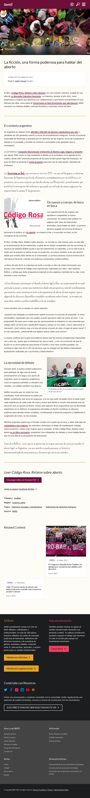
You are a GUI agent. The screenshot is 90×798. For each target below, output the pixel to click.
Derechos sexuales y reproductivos (27, 507)
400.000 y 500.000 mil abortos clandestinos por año (54, 132)
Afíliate (6, 768)
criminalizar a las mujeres (16, 426)
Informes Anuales (10, 744)
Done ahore (8, 771)
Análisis (17, 498)
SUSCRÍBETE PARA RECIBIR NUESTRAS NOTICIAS (31, 707)
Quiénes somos (10, 734)
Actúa (6, 764)
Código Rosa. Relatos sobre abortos (28, 93)
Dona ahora (57, 649)
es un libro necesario (20, 432)
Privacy (50, 790)
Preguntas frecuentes (12, 748)
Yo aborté (30, 232)
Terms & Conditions (39, 790)
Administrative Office (61, 790)
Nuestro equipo (10, 737)
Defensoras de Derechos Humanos (61, 507)
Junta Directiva (9, 741)
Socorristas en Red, (16, 173)
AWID (14, 511)
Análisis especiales (56, 737)
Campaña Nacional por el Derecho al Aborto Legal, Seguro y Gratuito (50, 152)
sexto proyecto (36, 162)
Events (6, 775)
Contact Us (8, 751)
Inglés (17, 81)
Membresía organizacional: (20, 668)
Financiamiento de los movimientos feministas (66, 764)
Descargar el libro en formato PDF (22, 480)
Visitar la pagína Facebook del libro (19, 489)
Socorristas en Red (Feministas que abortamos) (55, 103)
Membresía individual (17, 657)
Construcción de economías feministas (63, 768)
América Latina (18, 503)
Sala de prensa (54, 741)
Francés (23, 81)
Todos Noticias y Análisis (58, 734)
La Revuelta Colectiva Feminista (26, 96)
